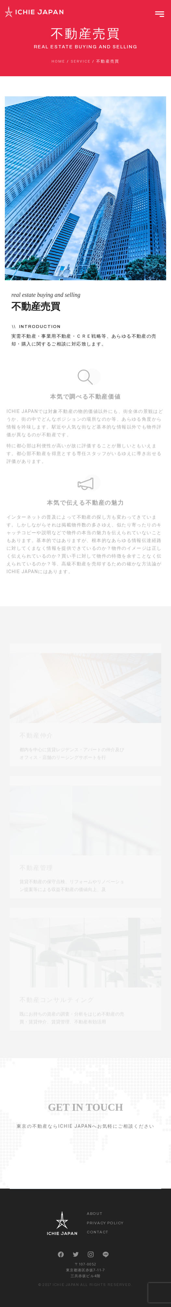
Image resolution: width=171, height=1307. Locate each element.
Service (81, 61)
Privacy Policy (105, 1223)
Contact (98, 1232)
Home (58, 62)
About (95, 1214)
